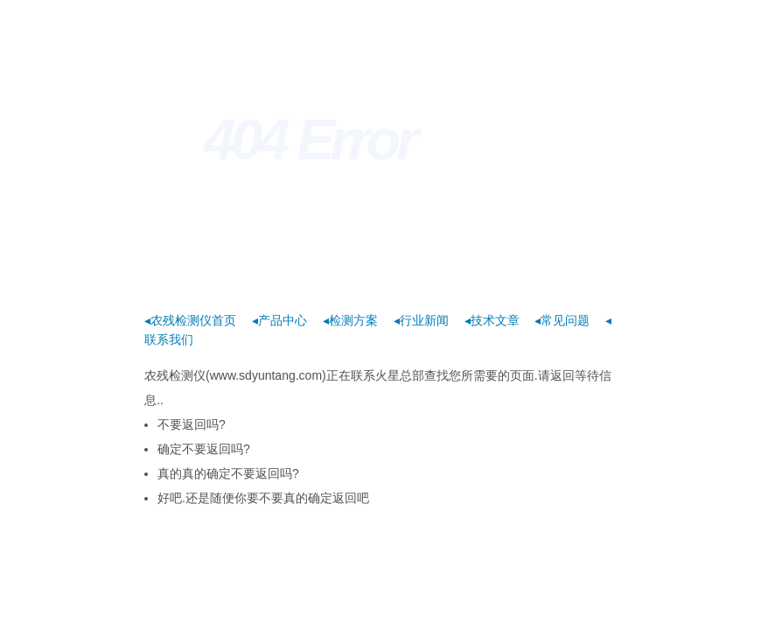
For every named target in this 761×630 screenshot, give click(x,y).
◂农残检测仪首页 (190, 320)
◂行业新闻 (421, 320)
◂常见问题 (562, 320)
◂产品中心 (279, 320)
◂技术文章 (492, 320)
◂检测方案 (350, 320)
